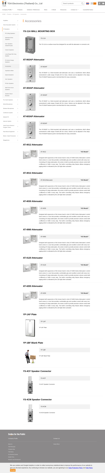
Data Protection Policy (76, 468)
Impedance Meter (9, 70)
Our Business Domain (13, 454)
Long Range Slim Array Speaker (10, 55)
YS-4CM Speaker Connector (37, 399)
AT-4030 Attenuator (33, 201)
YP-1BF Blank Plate (33, 343)
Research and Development (14, 459)
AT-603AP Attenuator (33, 116)
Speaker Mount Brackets (8, 94)
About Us (10, 444)
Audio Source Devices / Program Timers (8, 126)
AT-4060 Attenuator (33, 229)
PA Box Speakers (9, 83)
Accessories (8, 66)
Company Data (11, 449)
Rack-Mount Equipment (8, 131)
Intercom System (7, 121)
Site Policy (89, 468)
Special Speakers (9, 74)
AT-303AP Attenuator (33, 88)
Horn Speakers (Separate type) (9, 44)
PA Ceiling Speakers (10, 33)
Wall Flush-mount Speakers (9, 88)
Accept (13, 470)
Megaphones (6, 140)
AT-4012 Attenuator (33, 144)
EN (95, 3)
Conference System (8, 112)
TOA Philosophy (11, 446)
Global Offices (56, 444)
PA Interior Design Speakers (9, 61)
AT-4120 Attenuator (33, 258)
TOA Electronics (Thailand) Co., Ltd (25, 3)
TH (92, 3)
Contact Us (56, 438)
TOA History (11, 451)
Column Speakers (9, 50)
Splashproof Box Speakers (9, 38)
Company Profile (13, 438)
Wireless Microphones (8, 108)
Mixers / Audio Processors (9, 136)
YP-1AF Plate (30, 314)
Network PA (6, 117)
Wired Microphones (7, 104)
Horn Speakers (8, 79)
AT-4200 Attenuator (33, 286)
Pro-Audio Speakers (8, 100)
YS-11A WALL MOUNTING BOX (39, 31)
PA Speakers (6, 29)
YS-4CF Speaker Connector (37, 371)
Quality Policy (11, 457)
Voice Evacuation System (9, 24)
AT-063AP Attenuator (33, 59)
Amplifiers (5, 20)
